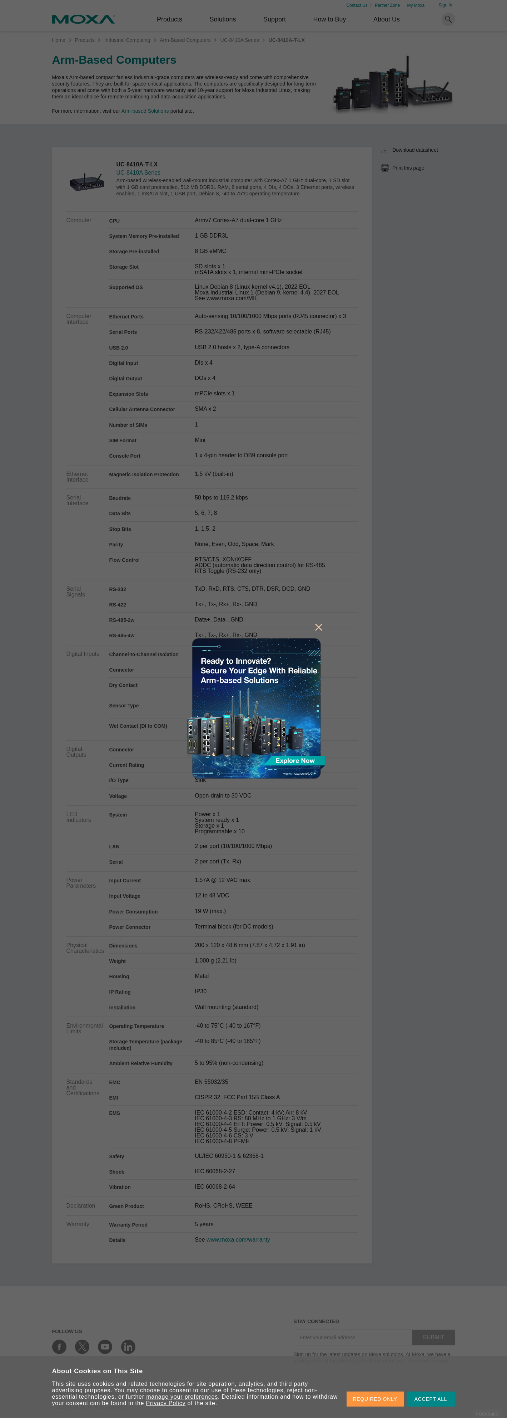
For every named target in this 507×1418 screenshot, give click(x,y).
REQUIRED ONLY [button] (375, 1399)
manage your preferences (182, 1397)
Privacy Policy (166, 1403)
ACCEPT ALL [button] (430, 1399)
